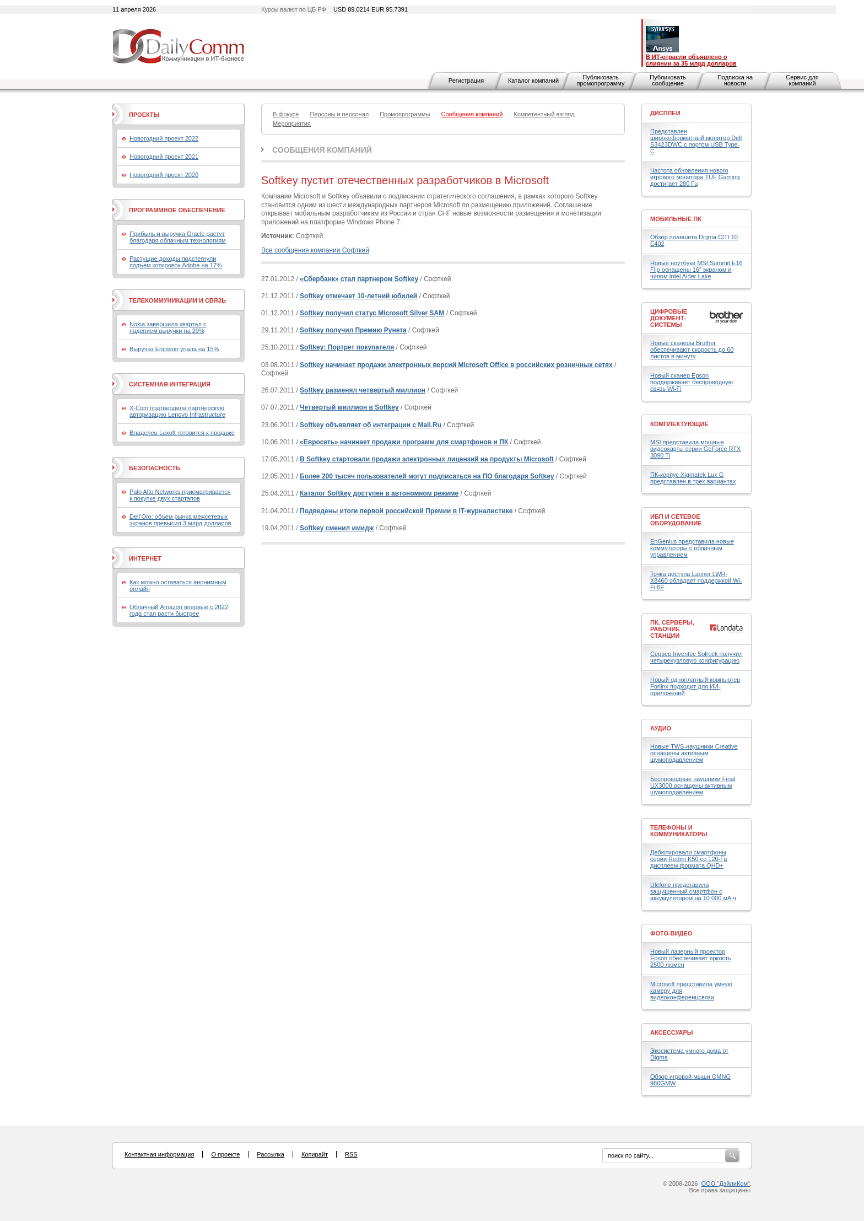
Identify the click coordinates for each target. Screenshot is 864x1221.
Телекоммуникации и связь (177, 300)
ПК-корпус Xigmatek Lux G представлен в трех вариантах (693, 478)
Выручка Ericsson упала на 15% (174, 349)
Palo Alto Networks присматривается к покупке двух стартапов (180, 495)
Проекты (144, 114)
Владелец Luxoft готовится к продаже (182, 432)
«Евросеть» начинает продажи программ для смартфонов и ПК (404, 442)
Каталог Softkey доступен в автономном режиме (379, 493)
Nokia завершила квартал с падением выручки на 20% (167, 327)
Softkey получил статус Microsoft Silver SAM (372, 313)
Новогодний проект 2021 (163, 156)
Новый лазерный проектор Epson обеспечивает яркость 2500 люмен (690, 958)
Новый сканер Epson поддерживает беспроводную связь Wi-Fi (691, 382)
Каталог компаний (533, 80)
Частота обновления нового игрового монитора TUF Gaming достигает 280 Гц (694, 177)
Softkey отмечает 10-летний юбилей (358, 296)
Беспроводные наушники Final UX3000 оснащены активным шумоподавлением (693, 785)
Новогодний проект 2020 (163, 174)
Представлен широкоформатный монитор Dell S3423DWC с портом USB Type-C (696, 141)
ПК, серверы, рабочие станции (672, 629)
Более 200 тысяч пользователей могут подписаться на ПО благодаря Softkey (427, 476)
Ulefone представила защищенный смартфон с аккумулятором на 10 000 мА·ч (693, 891)
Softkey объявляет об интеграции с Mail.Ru (370, 425)
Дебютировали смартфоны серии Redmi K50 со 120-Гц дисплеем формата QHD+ (688, 859)
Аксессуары (671, 1032)
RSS (351, 1154)
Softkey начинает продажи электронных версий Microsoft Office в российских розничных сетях (456, 365)
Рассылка (270, 1154)
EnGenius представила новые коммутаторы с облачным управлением (692, 548)
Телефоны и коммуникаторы (679, 830)
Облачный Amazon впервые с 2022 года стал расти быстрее (178, 610)
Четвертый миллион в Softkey (349, 407)
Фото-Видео (671, 933)
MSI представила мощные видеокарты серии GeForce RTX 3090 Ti (695, 449)
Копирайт (314, 1154)
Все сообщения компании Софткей (315, 250)
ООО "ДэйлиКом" (725, 1183)
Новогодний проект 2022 (163, 138)
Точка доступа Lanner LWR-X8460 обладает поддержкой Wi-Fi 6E (696, 580)
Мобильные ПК (675, 219)
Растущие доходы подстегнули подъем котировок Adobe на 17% (175, 261)
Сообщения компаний (322, 150)
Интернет (145, 558)
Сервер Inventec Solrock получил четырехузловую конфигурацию (696, 657)
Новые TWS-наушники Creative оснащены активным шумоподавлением (694, 753)
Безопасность (154, 468)
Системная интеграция (169, 384)
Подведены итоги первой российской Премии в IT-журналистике (406, 511)
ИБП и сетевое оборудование (675, 519)
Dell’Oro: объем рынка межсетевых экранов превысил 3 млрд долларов (180, 519)
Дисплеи (665, 113)
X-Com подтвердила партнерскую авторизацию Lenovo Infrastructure (177, 411)
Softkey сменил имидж (337, 528)
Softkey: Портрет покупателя (347, 347)
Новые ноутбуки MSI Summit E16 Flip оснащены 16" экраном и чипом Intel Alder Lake (696, 269)
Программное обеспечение (177, 210)
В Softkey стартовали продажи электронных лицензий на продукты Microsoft (427, 459)
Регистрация (466, 80)
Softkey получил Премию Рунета (353, 330)
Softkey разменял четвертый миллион (362, 390)
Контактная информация (159, 1154)
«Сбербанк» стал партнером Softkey (359, 279)
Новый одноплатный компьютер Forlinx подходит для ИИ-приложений (695, 686)
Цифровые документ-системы (668, 318)
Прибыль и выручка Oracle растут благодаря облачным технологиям (177, 237)
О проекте (225, 1154)
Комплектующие (679, 424)
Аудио (660, 728)
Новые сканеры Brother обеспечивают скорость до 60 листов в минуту (691, 349)
